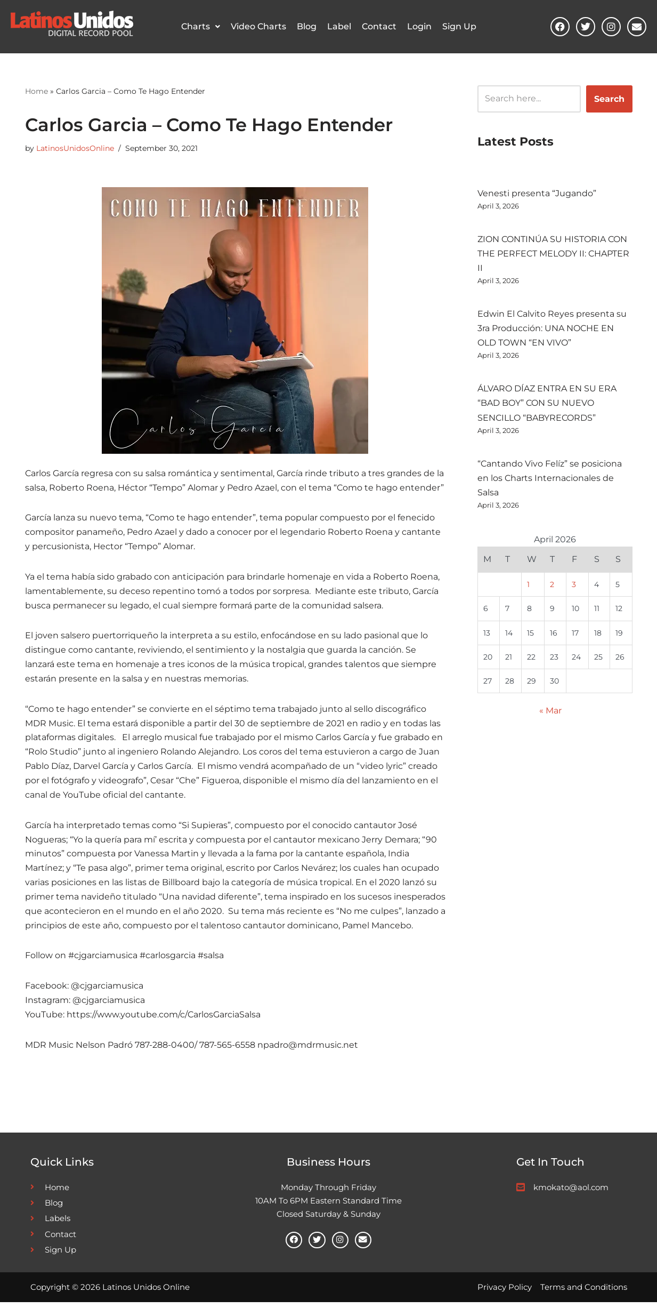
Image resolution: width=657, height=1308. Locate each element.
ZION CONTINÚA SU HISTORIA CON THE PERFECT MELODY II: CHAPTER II (553, 253)
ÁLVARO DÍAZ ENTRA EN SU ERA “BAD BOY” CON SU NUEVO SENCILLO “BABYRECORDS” (547, 403)
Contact (379, 26)
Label (339, 26)
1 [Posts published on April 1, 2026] (528, 586)
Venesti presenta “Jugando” (536, 193)
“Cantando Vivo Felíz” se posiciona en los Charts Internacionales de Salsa (549, 479)
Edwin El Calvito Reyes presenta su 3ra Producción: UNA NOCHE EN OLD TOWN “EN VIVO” (552, 328)
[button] (200, 26)
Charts (200, 26)
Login (419, 26)
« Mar (550, 714)
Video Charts (258, 26)
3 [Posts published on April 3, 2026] (574, 586)
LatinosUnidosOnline (75, 148)
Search (609, 98)
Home (36, 90)
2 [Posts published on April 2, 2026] (552, 586)
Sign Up (459, 26)
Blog (307, 26)
